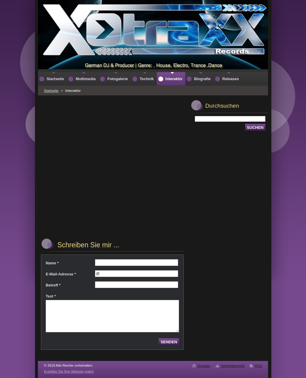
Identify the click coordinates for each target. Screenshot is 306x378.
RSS (258, 366)
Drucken (204, 366)
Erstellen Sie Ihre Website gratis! (69, 371)
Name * (52, 263)
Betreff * (53, 285)
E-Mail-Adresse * (61, 274)
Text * (51, 296)
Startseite (51, 90)
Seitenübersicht (232, 366)
